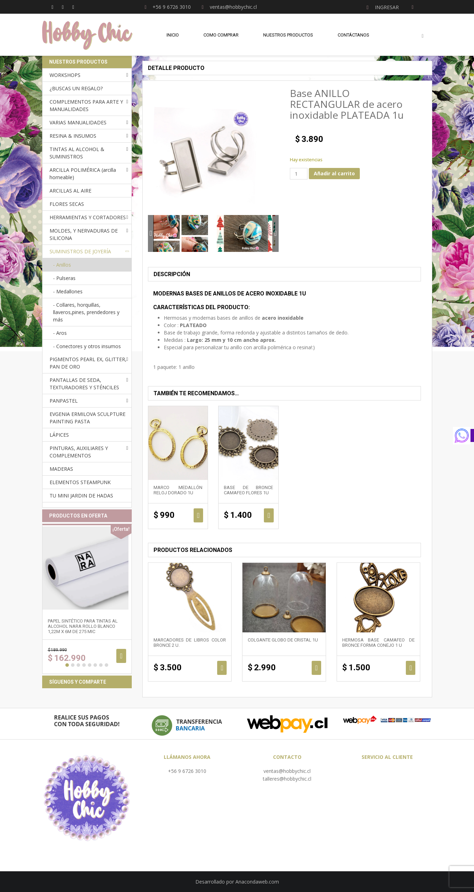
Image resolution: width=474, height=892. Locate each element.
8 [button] (106, 665)
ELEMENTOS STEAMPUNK (80, 482)
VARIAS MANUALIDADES (78, 122)
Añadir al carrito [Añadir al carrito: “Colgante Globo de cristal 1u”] (316, 668)
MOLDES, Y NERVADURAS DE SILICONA (84, 234)
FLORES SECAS (67, 204)
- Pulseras (64, 278)
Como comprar (221, 35)
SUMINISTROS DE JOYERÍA (80, 251)
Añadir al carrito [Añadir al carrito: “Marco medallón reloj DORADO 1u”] (198, 515)
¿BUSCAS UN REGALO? (76, 88)
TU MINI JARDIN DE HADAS (81, 495)
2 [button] (72, 665)
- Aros (60, 333)
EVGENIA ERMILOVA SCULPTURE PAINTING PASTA (87, 418)
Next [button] (275, 233)
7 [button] (101, 665)
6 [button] (95, 665)
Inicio (173, 35)
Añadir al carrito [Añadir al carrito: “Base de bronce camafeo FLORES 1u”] (268, 515)
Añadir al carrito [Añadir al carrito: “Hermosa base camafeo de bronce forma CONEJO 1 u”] (410, 668)
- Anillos (62, 264)
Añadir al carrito (334, 173)
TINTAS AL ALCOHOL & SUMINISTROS (77, 153)
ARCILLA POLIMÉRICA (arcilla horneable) (83, 174)
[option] (180, 233)
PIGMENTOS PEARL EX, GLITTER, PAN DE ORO (88, 363)
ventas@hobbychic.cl (287, 771)
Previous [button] (151, 233)
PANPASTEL (64, 400)
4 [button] (84, 665)
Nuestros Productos (288, 35)
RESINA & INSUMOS (73, 135)
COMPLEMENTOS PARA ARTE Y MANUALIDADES (86, 105)
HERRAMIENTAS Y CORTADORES (88, 217)
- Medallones (68, 291)
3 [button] (78, 665)
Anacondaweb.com (257, 881)
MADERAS (61, 468)
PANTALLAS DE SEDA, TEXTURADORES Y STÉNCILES (84, 384)
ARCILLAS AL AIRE (70, 190)
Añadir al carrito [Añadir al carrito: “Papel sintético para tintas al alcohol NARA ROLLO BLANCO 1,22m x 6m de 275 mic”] (121, 656)
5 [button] (89, 665)
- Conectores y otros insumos (87, 346)
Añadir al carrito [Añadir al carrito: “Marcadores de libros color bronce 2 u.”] (222, 668)
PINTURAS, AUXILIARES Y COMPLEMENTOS (79, 452)
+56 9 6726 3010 (187, 771)
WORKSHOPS (65, 75)
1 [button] (67, 665)
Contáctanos (353, 35)
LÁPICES (59, 434)
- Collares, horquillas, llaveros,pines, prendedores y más (86, 312)
